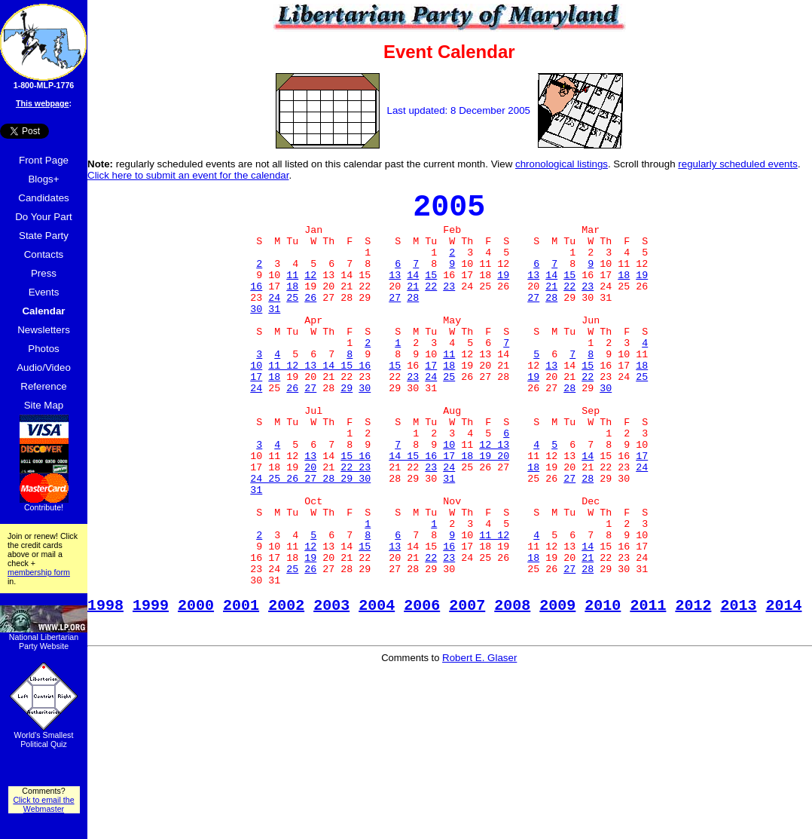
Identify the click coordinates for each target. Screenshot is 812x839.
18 (624, 293)
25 (292, 320)
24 (274, 320)
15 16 (355, 510)
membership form (39, 572)
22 (431, 307)
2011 (648, 687)
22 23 (355, 524)
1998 (105, 687)
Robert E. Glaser (479, 740)
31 (274, 334)
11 (292, 293)
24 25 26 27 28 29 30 (310, 537)
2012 (693, 687)
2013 (738, 687)
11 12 (494, 605)
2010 (603, 687)
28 (413, 320)
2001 (241, 687)
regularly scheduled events (738, 164)
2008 (512, 687)
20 (310, 524)
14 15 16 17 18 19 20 (449, 510)
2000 (196, 687)
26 (310, 320)
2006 (422, 687)
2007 (467, 687)
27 (395, 320)
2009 (557, 687)
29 (346, 429)
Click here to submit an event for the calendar (187, 175)
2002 (286, 687)
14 (413, 293)
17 (431, 402)
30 (256, 334)
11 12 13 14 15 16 (319, 402)
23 (449, 307)
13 (395, 293)
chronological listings (561, 164)
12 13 (494, 497)
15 (431, 293)
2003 (331, 687)
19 (503, 293)
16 (256, 307)
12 (310, 293)
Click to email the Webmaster (43, 804)
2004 (377, 687)
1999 (151, 687)
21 (413, 307)
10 (256, 402)
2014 (783, 687)
